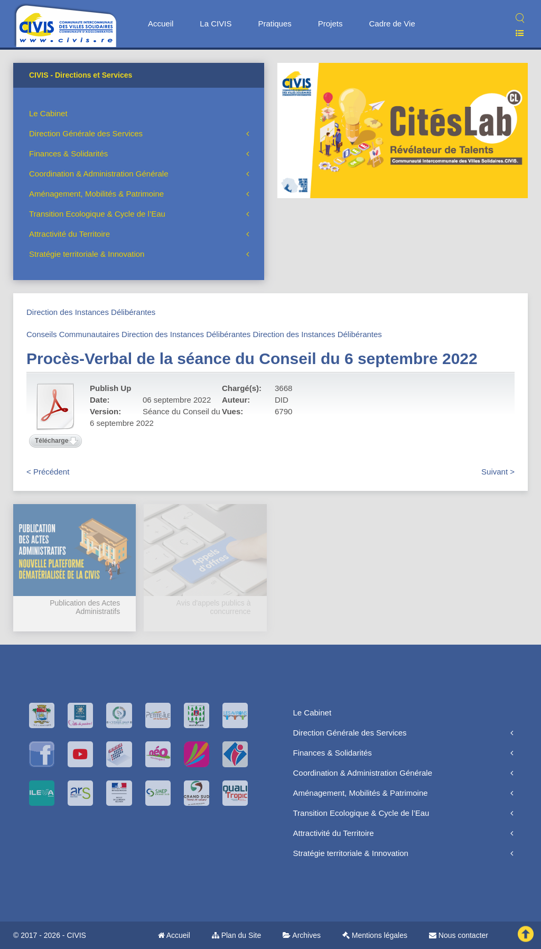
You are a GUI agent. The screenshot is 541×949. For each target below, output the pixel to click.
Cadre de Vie (392, 23)
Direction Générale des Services (86, 133)
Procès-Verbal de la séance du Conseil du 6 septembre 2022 (252, 358)
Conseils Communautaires (72, 334)
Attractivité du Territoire (69, 233)
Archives (302, 935)
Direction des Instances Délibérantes (90, 312)
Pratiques (274, 23)
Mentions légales (374, 935)
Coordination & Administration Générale (98, 173)
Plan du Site (236, 935)
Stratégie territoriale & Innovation (86, 253)
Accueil (160, 23)
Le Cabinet (48, 113)
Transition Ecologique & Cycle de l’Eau (97, 213)
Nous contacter (458, 935)
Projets (330, 23)
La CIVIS (215, 23)
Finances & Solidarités (68, 153)
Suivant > (498, 471)
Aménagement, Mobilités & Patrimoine (96, 193)
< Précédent (47, 471)
